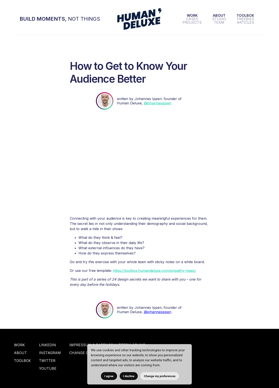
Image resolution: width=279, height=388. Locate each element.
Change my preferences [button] (159, 376)
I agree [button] (109, 376)
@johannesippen (157, 103)
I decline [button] (128, 376)
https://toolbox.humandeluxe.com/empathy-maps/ (154, 270)
